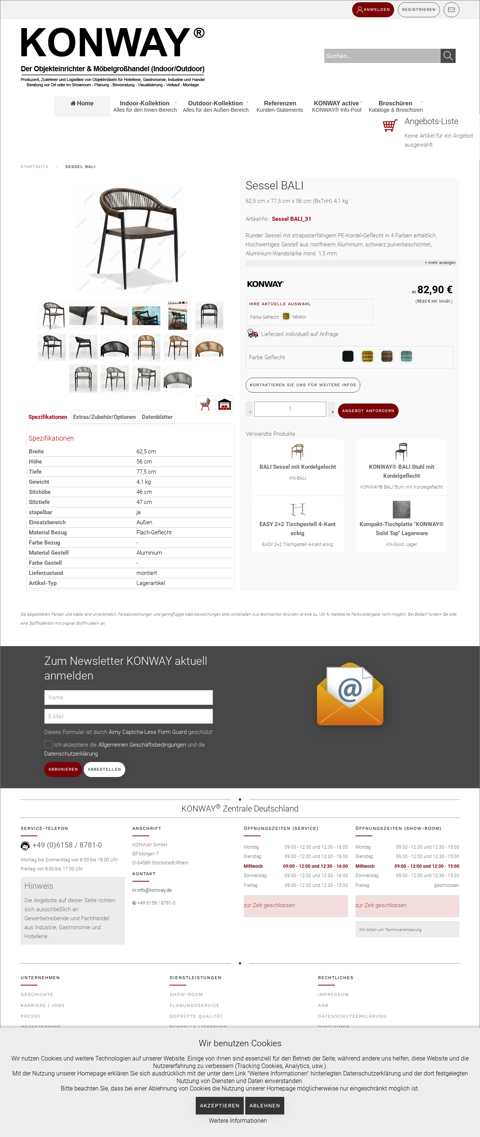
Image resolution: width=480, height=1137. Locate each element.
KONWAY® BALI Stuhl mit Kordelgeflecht (401, 471)
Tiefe (35, 471)
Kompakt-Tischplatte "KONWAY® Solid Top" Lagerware (402, 529)
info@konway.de (154, 890)
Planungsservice (195, 1005)
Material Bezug (48, 532)
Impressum (333, 994)
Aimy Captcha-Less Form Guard (148, 732)
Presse (31, 1016)
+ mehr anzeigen (440, 262)
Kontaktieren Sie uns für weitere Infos (303, 384)
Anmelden (373, 10)
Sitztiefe (39, 502)
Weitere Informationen (238, 1120)
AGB (323, 1005)
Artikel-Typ (43, 583)
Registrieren (419, 9)
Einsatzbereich (47, 522)
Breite (36, 451)
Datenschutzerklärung (71, 753)
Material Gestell (49, 552)
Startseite (35, 166)
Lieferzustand (46, 573)
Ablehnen (264, 1105)
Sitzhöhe (40, 492)
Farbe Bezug (44, 542)
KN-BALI (298, 478)
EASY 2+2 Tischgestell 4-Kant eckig (298, 529)
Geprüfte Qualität (196, 1016)
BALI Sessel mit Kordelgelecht (298, 467)
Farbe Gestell (45, 563)
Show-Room (186, 994)
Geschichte (37, 994)
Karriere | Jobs (43, 1005)
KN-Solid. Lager (401, 544)
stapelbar (40, 512)
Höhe (35, 461)
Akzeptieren (220, 1105)
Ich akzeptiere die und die (124, 749)
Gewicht (39, 481)
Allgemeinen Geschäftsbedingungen (143, 744)
